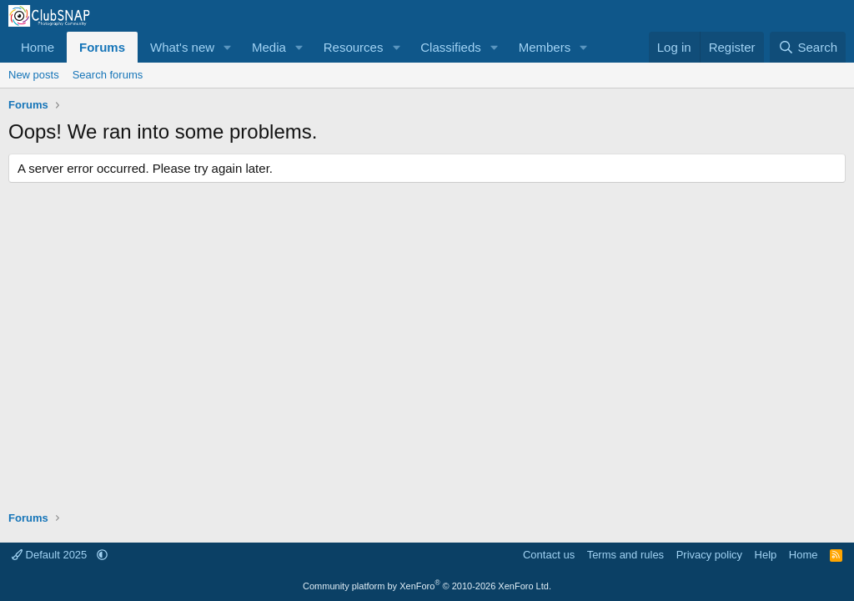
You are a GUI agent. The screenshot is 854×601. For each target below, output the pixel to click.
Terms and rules (625, 554)
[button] (227, 47)
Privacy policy (709, 554)
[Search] (808, 47)
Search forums (108, 74)
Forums (102, 47)
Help (766, 554)
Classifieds (450, 47)
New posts (33, 74)
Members (545, 47)
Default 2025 (51, 554)
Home (37, 47)
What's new (182, 47)
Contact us (549, 554)
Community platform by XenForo (427, 586)
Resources (354, 47)
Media (269, 47)
